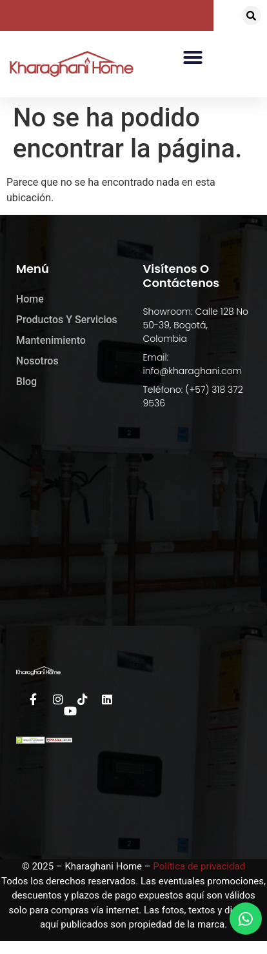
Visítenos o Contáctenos (181, 276)
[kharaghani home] (133, 536)
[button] (251, 15)
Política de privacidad (199, 866)
